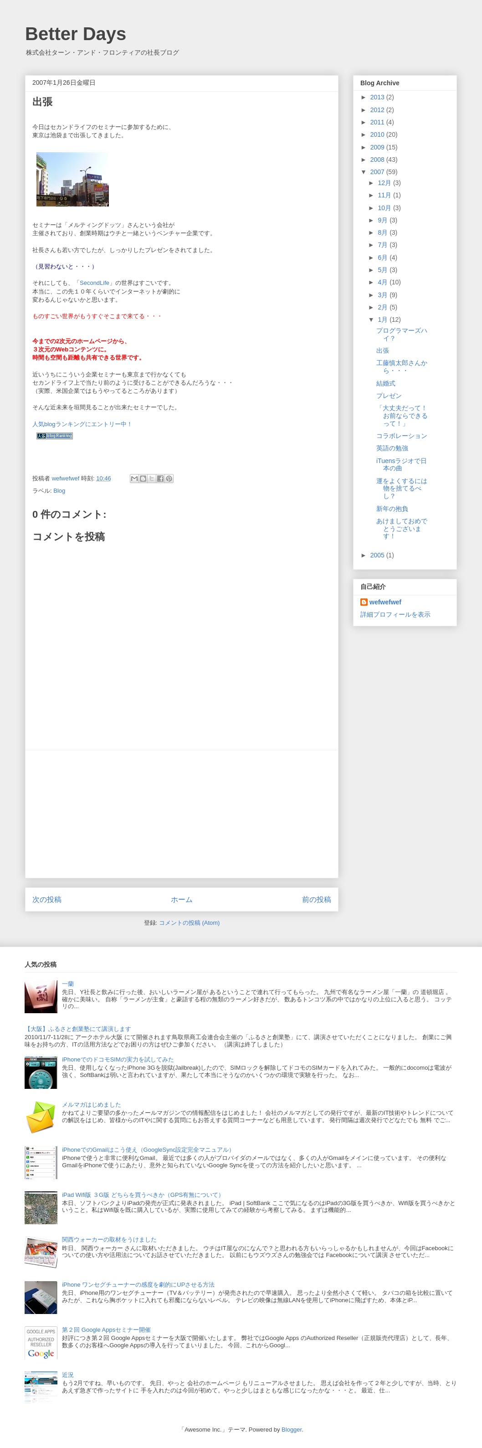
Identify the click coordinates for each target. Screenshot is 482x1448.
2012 (378, 109)
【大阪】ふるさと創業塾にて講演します (78, 1028)
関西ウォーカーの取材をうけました (109, 1239)
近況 (68, 1374)
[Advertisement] (181, 814)
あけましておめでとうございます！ (401, 528)
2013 (378, 97)
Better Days (75, 34)
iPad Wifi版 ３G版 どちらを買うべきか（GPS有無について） (143, 1194)
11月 (385, 195)
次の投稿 (47, 899)
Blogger (292, 1429)
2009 (378, 147)
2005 (378, 555)
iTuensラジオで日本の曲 (401, 464)
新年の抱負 (392, 508)
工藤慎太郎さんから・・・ (401, 366)
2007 (378, 171)
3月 (384, 295)
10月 (385, 207)
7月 (384, 244)
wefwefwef (385, 602)
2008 (378, 159)
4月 (384, 282)
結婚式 (385, 383)
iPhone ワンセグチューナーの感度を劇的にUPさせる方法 (138, 1284)
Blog (59, 490)
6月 (384, 257)
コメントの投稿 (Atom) (189, 922)
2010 (378, 134)
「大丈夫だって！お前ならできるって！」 (402, 415)
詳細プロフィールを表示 (395, 614)
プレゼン (389, 395)
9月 (384, 220)
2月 (384, 307)
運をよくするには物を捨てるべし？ (401, 488)
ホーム (182, 899)
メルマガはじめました (91, 1104)
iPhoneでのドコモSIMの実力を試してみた (118, 1059)
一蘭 (68, 983)
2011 (378, 122)
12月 (385, 182)
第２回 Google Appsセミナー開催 (106, 1329)
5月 (384, 269)
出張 (382, 350)
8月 (384, 232)
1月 (384, 319)
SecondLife (94, 282)
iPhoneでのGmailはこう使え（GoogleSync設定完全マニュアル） (148, 1149)
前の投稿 (316, 899)
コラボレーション (401, 435)
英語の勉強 (392, 448)
